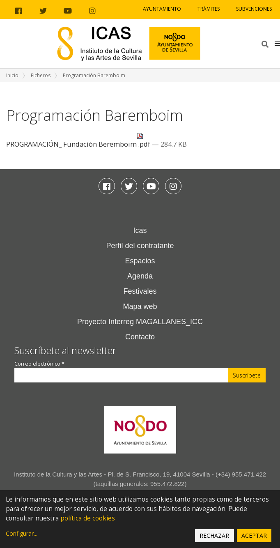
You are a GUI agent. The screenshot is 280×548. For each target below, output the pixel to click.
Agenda (140, 276)
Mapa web (140, 306)
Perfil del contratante (140, 246)
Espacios (140, 261)
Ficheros (40, 75)
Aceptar (254, 535)
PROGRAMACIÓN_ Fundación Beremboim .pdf (79, 141)
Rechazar (214, 535)
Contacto (140, 337)
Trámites (208, 8)
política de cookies (87, 518)
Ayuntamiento (162, 8)
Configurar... (21, 533)
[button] (277, 43)
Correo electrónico (39, 364)
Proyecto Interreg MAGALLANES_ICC (140, 322)
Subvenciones (254, 8)
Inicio (12, 75)
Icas (140, 230)
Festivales (139, 291)
